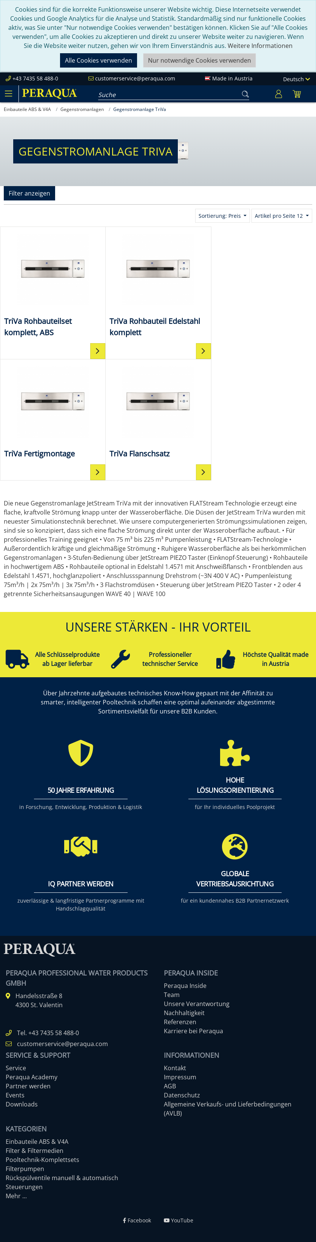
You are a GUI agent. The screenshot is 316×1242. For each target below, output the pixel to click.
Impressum (180, 1077)
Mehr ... (16, 1196)
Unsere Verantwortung (197, 1004)
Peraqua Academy (31, 1077)
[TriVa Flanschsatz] (52, 411)
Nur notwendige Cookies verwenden (199, 60)
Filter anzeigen (29, 193)
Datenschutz (182, 1095)
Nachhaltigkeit (184, 1013)
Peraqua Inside (185, 986)
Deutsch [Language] (296, 79)
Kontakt (175, 1068)
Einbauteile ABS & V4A (37, 1141)
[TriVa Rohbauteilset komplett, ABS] (52, 284)
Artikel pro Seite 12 (279, 215)
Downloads (22, 1104)
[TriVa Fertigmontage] (263, 278)
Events (15, 1095)
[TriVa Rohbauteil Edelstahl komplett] (158, 284)
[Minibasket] (296, 93)
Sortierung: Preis (220, 215)
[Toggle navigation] (8, 93)
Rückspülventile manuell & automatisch (62, 1178)
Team (172, 995)
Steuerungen (24, 1187)
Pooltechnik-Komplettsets (42, 1160)
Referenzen (180, 1022)
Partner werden (28, 1086)
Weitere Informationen (260, 46)
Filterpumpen (25, 1169)
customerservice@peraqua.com (135, 78)
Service (16, 1068)
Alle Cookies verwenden (98, 60)
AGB (170, 1086)
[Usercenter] (279, 93)
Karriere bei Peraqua (193, 1031)
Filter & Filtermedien (34, 1150)
